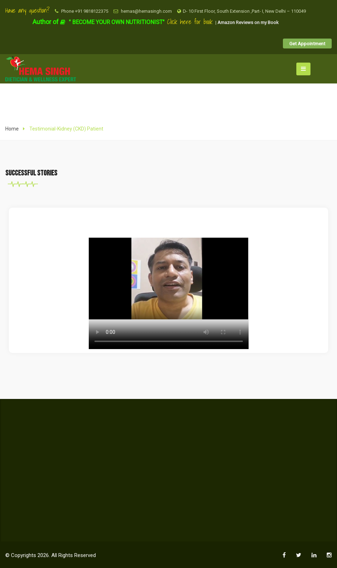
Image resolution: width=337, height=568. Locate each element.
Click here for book (191, 22)
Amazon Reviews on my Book (248, 22)
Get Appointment (307, 43)
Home (12, 129)
